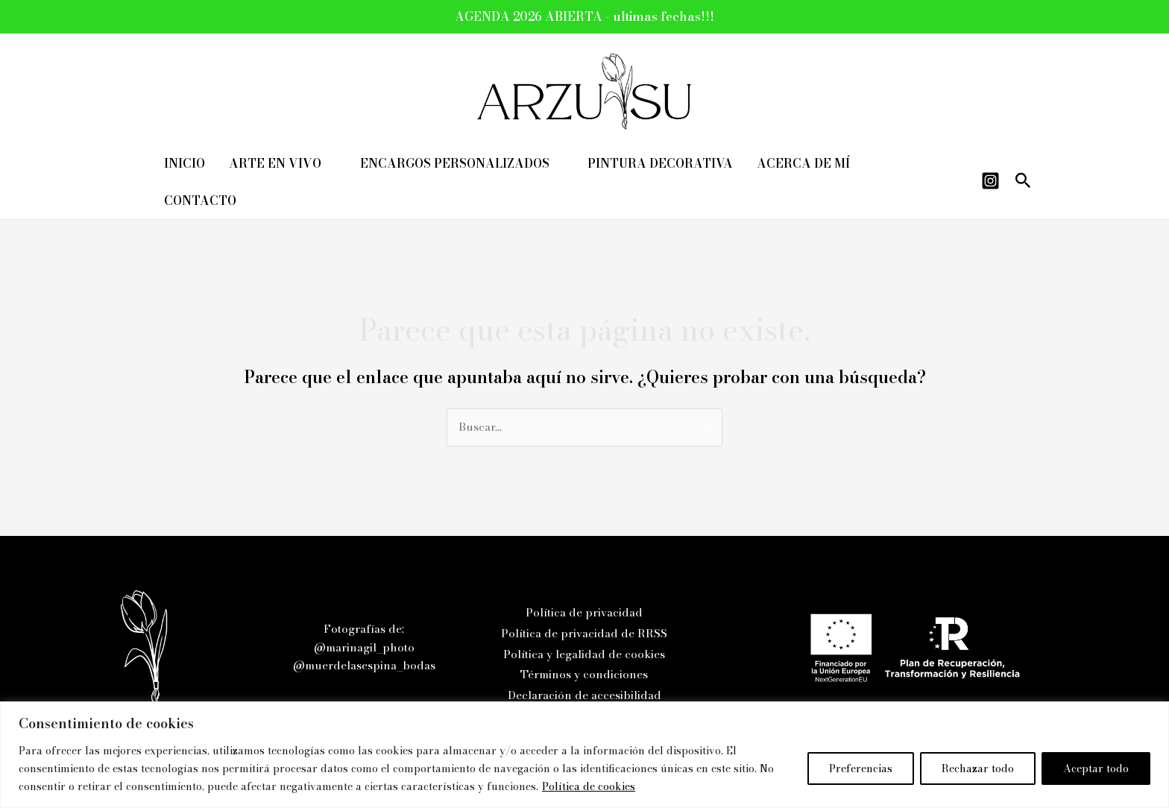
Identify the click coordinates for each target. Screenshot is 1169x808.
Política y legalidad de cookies (584, 654)
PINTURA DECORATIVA (660, 163)
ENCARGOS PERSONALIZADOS (462, 163)
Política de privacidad (584, 612)
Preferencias (860, 768)
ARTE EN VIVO (282, 163)
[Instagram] (990, 180)
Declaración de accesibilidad (584, 695)
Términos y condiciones (584, 674)
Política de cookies (588, 786)
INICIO (184, 163)
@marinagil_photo (364, 647)
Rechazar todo (978, 768)
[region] (584, 754)
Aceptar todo (1096, 768)
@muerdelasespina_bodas (364, 665)
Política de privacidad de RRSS (584, 633)
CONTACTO (200, 200)
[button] (1023, 182)
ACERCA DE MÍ (803, 163)
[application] (328, 163)
